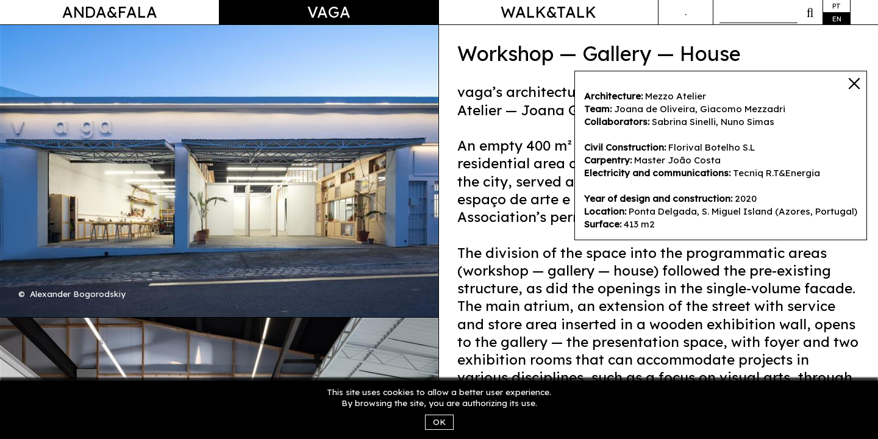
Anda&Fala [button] (109, 11)
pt (836, 6)
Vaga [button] (329, 11)
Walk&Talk (548, 11)
